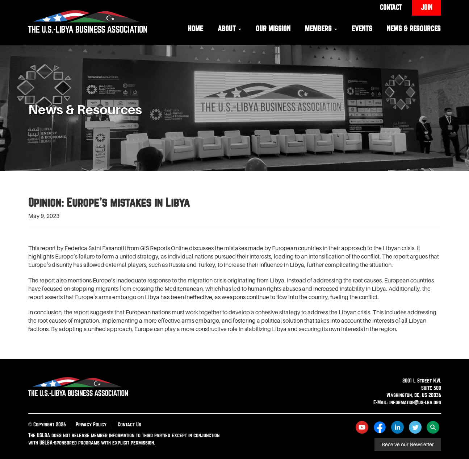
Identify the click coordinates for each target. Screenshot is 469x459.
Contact (391, 7)
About (229, 28)
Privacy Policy (91, 424)
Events (362, 28)
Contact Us (129, 424)
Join (426, 7)
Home (195, 28)
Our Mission (273, 28)
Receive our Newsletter (408, 444)
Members (321, 28)
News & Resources (414, 28)
